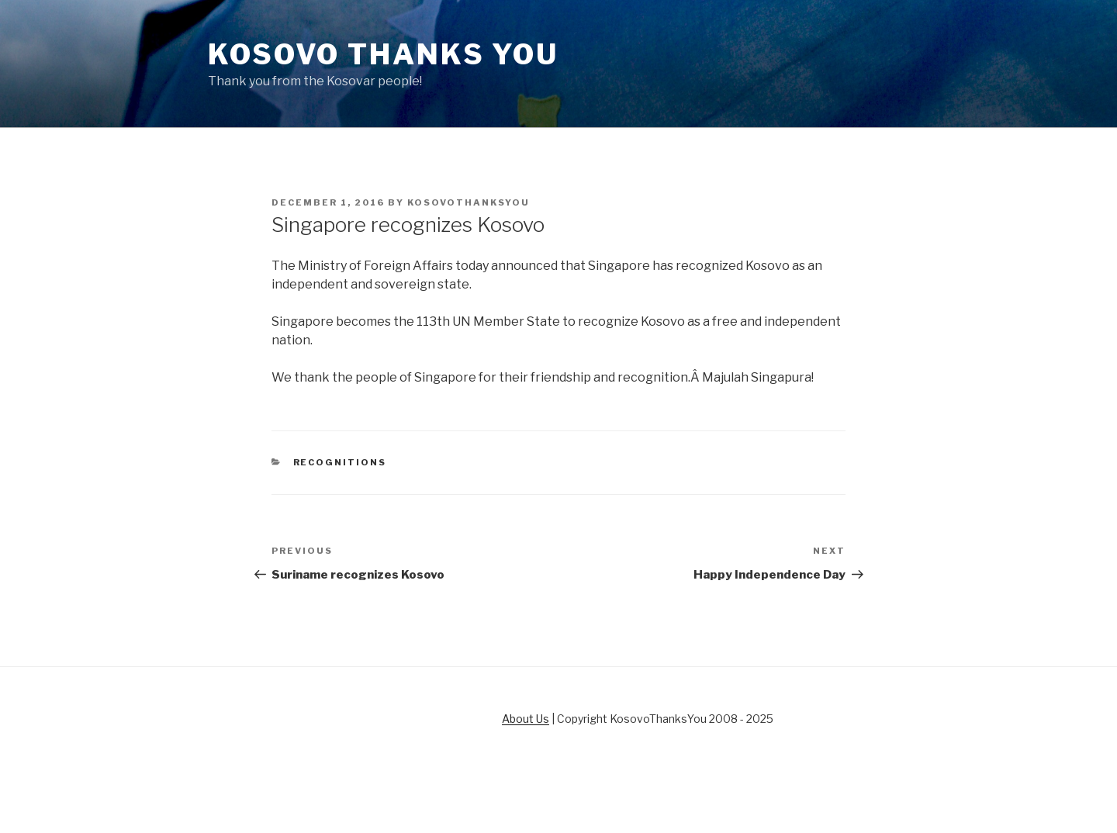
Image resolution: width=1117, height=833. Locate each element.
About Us (525, 718)
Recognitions (340, 462)
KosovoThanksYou (468, 202)
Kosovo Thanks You (383, 54)
